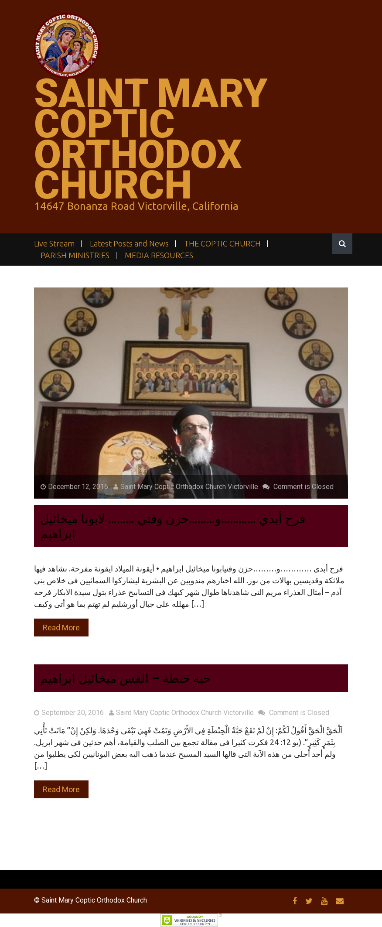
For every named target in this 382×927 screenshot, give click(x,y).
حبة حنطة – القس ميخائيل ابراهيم (125, 678)
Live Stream (54, 243)
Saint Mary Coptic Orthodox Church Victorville (185, 486)
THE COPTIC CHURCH (222, 243)
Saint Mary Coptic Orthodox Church (150, 139)
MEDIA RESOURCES (159, 255)
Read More (61, 627)
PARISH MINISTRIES (75, 255)
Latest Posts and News (129, 243)
